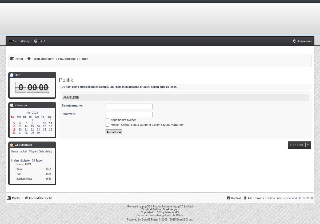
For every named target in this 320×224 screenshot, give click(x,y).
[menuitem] (39, 41)
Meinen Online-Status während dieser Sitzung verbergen (145, 124)
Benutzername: (72, 105)
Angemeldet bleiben (121, 119)
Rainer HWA (24, 164)
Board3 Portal (150, 219)
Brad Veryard (171, 209)
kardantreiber (24, 178)
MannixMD (172, 212)
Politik (66, 80)
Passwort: (69, 113)
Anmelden (71, 97)
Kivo (19, 169)
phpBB (146, 206)
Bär (19, 173)
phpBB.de (177, 215)
